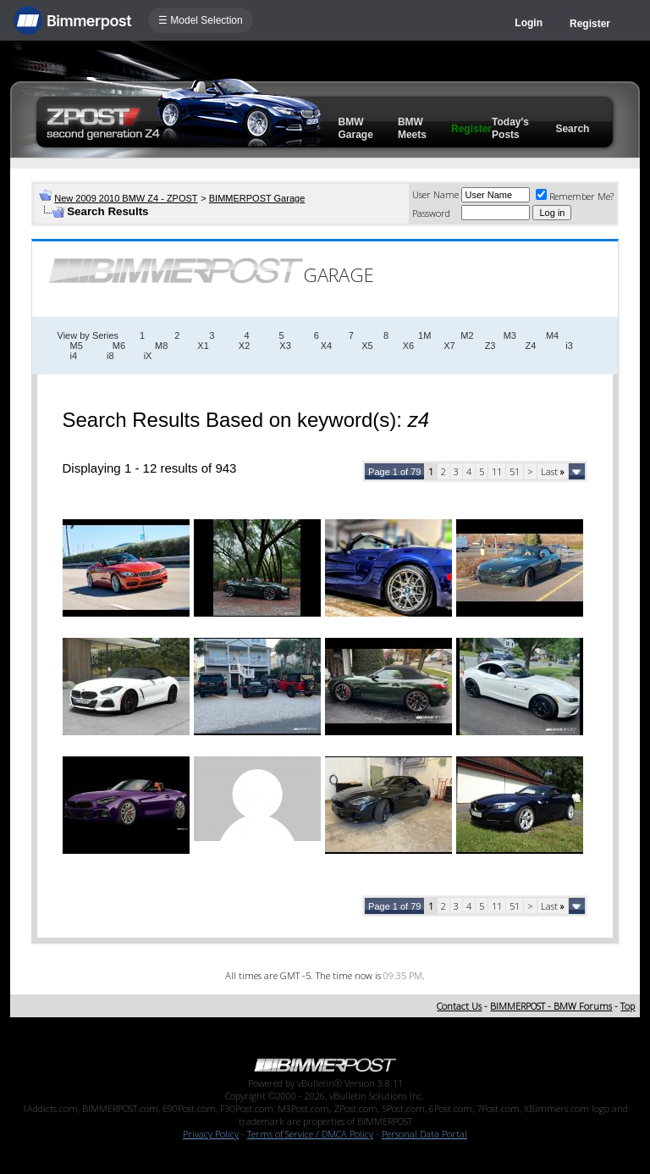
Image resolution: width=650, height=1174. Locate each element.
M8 (161, 346)
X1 (202, 346)
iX (148, 356)
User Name (435, 194)
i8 (110, 356)
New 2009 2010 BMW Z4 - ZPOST (125, 198)
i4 (74, 356)
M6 (119, 346)
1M (424, 335)
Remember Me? (575, 196)
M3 (510, 335)
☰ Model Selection (200, 20)
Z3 (490, 346)
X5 (366, 346)
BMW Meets (412, 128)
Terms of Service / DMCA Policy (310, 1133)
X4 (326, 346)
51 (515, 471)
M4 (552, 335)
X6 (408, 346)
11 (497, 471)
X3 (284, 346)
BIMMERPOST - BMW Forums (551, 1006)
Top (627, 1006)
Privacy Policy (211, 1133)
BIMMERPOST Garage (257, 198)
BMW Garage (356, 128)
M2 (466, 335)
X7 (448, 346)
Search (572, 129)
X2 (244, 346)
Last (553, 471)
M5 (76, 346)
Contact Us (459, 1006)
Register (590, 24)
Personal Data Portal (424, 1133)
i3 (569, 346)
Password (431, 213)
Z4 (530, 346)
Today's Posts (510, 128)
